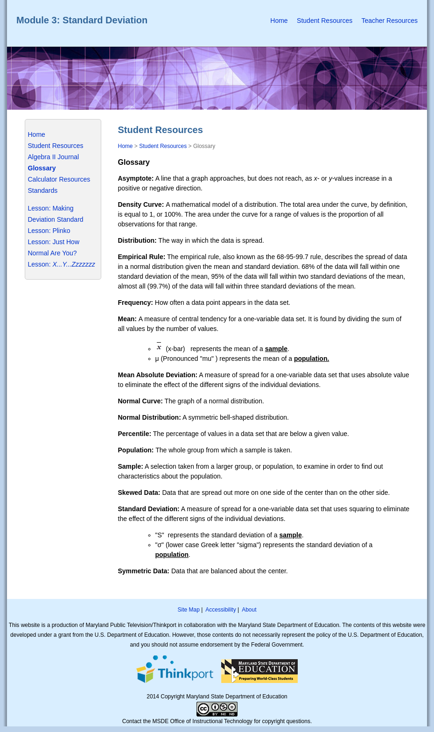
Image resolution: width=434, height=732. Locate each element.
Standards (43, 190)
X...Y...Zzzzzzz (73, 264)
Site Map (188, 609)
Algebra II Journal (53, 157)
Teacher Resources (389, 20)
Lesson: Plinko (49, 230)
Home (278, 20)
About (249, 609)
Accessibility (220, 609)
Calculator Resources (59, 179)
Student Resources (324, 20)
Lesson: (39, 264)
